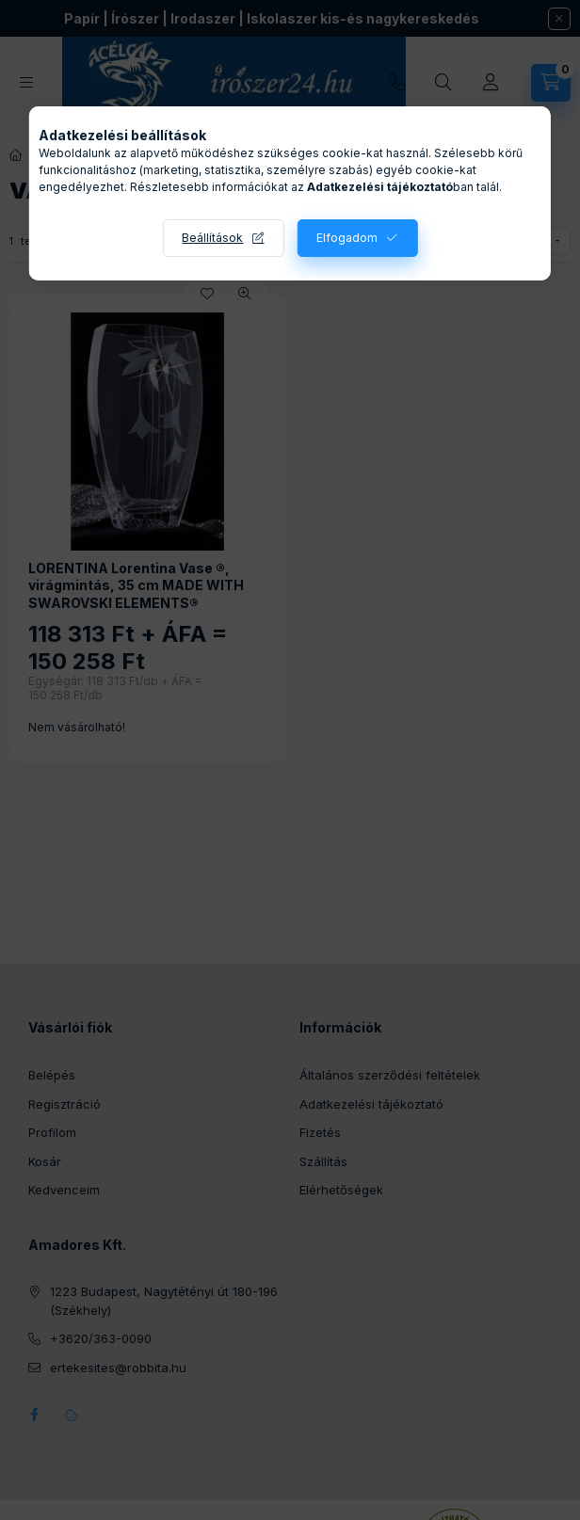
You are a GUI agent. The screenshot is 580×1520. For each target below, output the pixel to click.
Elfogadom (347, 238)
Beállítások (212, 238)
